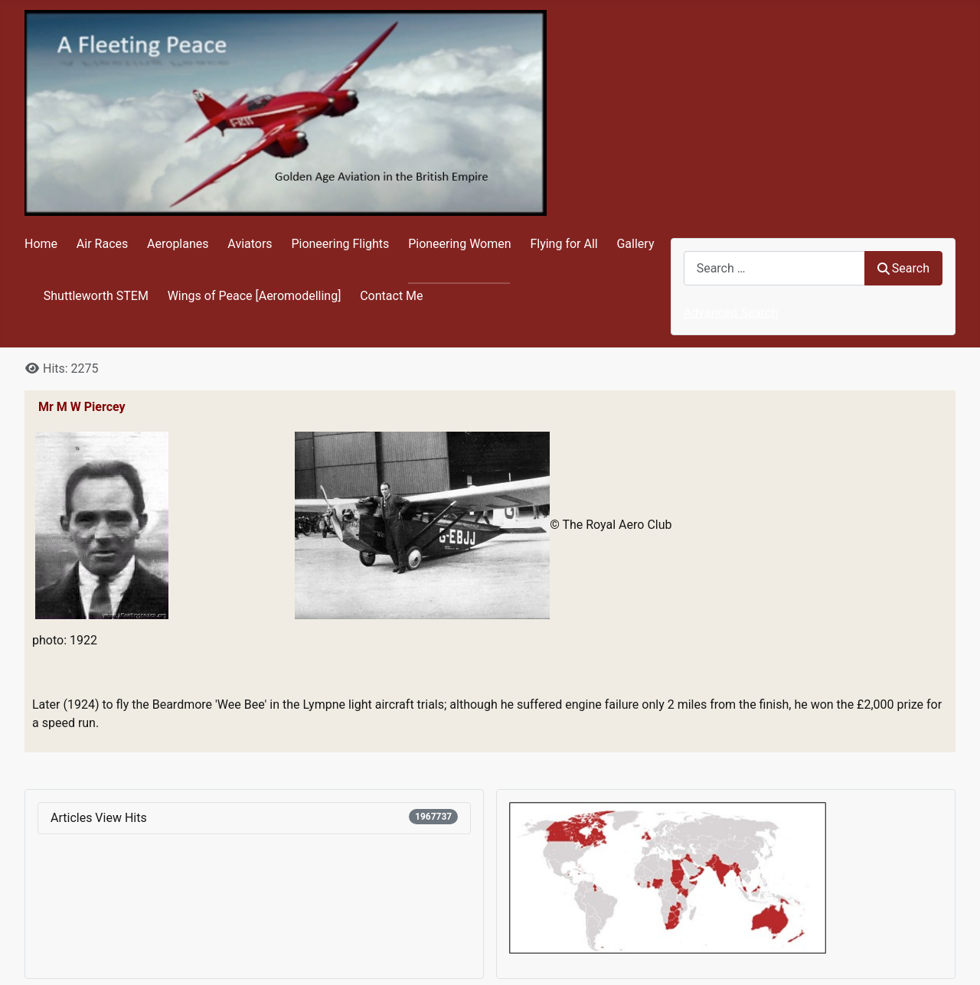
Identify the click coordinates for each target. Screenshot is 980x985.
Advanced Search (731, 312)
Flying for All (563, 243)
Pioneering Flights (340, 243)
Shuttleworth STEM (96, 296)
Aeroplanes (177, 243)
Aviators (249, 243)
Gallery (635, 243)
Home (40, 243)
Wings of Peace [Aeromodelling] (254, 296)
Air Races (102, 243)
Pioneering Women (459, 243)
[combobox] (774, 268)
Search (903, 268)
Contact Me (391, 296)
